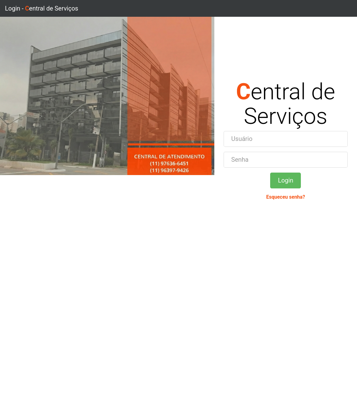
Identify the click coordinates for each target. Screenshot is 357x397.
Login (285, 180)
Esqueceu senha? (285, 197)
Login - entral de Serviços (41, 8)
